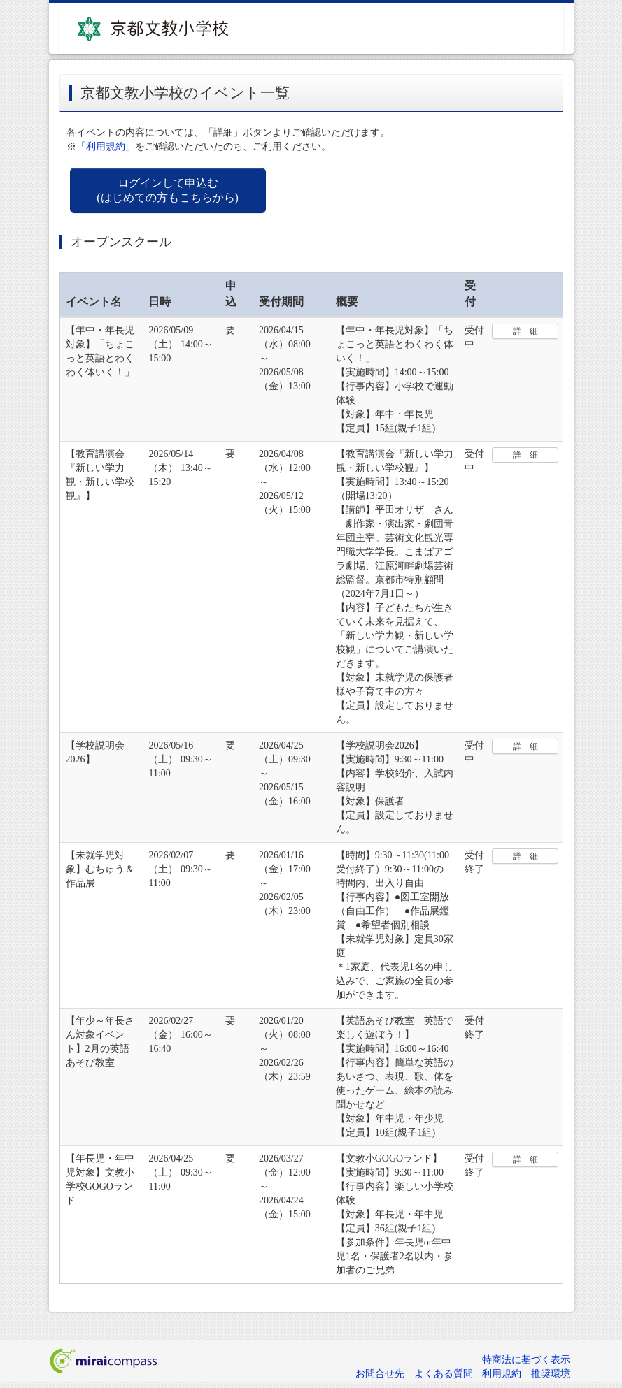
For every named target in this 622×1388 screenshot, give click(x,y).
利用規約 (501, 1373)
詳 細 (525, 331)
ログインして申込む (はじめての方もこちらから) (168, 190)
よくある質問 (443, 1373)
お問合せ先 (379, 1373)
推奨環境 (550, 1373)
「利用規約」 (105, 146)
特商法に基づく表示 (526, 1359)
